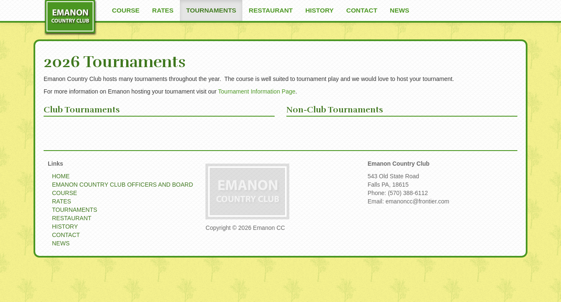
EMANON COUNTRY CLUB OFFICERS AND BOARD (122, 184)
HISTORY (319, 10)
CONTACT (361, 10)
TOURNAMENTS (211, 10)
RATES (163, 10)
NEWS (399, 10)
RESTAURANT (271, 10)
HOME (61, 176)
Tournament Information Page (256, 91)
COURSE (126, 10)
